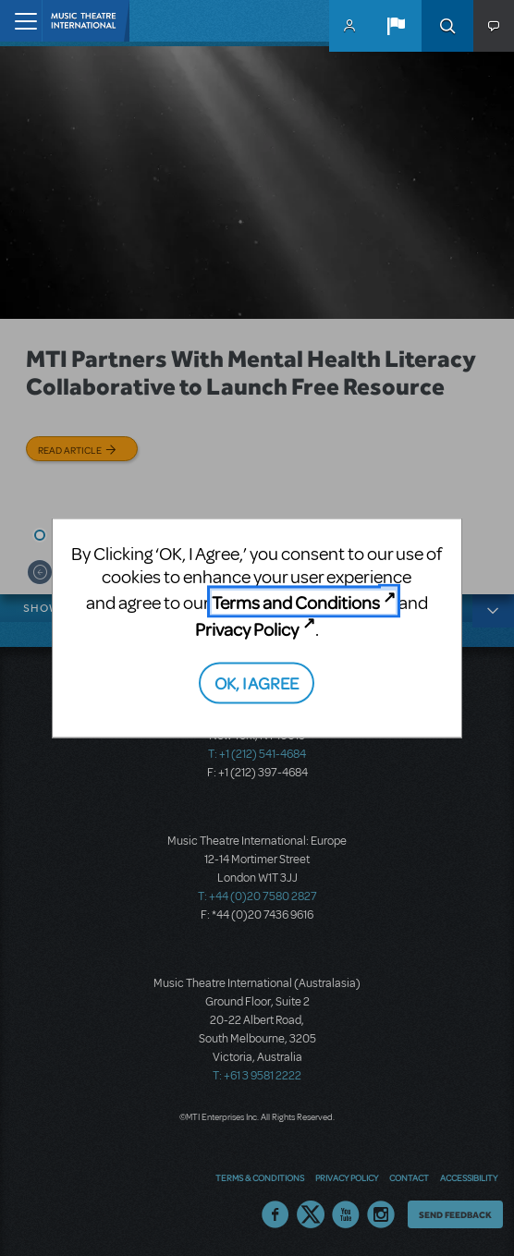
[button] (396, 26)
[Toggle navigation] (21, 21)
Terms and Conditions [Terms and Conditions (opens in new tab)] (296, 602)
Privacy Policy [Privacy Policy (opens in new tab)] (247, 628)
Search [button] (447, 26)
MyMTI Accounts (349, 26)
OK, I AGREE (256, 682)
